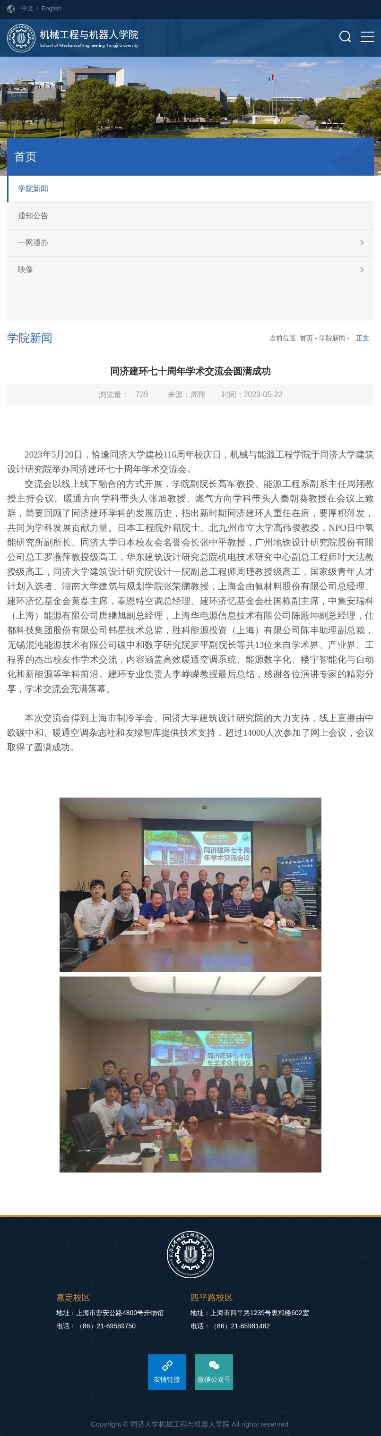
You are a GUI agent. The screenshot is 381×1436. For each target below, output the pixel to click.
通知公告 (33, 216)
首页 (306, 338)
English (52, 8)
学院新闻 (33, 189)
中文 (27, 8)
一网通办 (33, 242)
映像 (25, 269)
